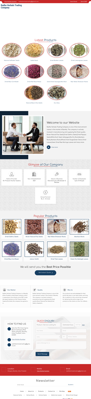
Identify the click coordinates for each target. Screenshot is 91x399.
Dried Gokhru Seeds (11, 236)
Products (41, 391)
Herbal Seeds (43, 395)
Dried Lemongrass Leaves (79, 60)
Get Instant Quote (45, 273)
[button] (10, 1)
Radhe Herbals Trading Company (11, 6)
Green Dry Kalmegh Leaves (79, 259)
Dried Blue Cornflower (12, 81)
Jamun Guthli (34, 259)
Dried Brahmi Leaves (56, 60)
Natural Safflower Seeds (11, 60)
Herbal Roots (30, 395)
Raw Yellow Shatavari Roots (79, 81)
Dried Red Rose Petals (34, 81)
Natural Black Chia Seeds (34, 103)
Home (22, 391)
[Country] (48, 337)
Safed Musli (34, 60)
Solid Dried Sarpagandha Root (57, 81)
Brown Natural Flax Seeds (34, 236)
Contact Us (51, 391)
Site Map (62, 391)
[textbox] (78, 325)
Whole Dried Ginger (72, 395)
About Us (31, 391)
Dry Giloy (57, 103)
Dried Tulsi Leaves (57, 259)
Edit (83, 325)
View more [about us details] (54, 147)
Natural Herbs (17, 395)
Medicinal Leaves (56, 395)
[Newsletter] (46, 384)
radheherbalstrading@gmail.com (29, 1)
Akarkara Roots (79, 236)
